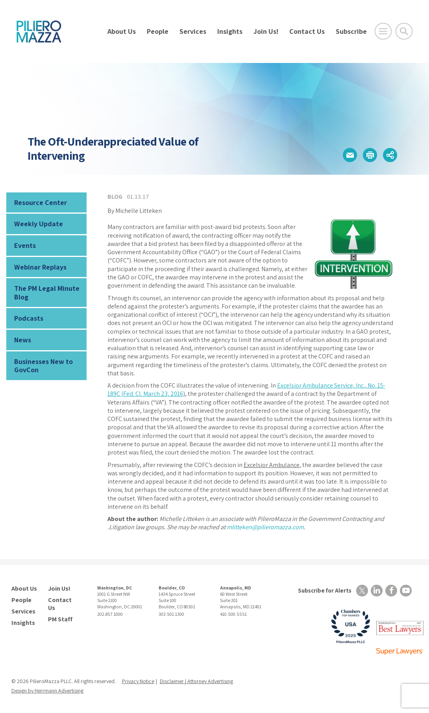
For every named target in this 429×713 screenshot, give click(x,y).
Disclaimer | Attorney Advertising (196, 681)
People (157, 31)
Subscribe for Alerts (324, 590)
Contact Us (307, 31)
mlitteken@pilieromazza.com (265, 527)
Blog (114, 196)
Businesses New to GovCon (43, 366)
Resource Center (40, 202)
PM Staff (60, 619)
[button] (350, 155)
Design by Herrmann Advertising (47, 690)
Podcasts (28, 318)
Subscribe (351, 31)
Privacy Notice (138, 681)
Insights (229, 31)
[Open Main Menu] (383, 31)
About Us (121, 31)
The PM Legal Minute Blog (47, 292)
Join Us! (265, 31)
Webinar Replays (40, 267)
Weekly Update (38, 223)
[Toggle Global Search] (404, 31)
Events (25, 245)
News (22, 339)
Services (192, 31)
